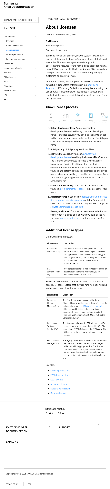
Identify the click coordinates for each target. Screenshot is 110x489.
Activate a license (58, 384)
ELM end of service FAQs (92, 306)
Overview (10, 41)
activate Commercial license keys (66, 206)
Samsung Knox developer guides (18, 19)
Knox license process (55, 45)
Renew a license (58, 393)
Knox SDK (59, 18)
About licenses (12, 50)
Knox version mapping (15, 59)
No (61, 413)
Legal (29, 484)
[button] (27, 426)
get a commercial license (72, 188)
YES (49, 413)
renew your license (69, 218)
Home (49, 18)
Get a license (56, 379)
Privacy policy (12, 484)
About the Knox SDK (15, 45)
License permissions (15, 54)
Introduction (72, 18)
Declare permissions (60, 388)
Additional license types (56, 50)
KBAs (6, 99)
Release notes (10, 90)
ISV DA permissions (59, 375)
